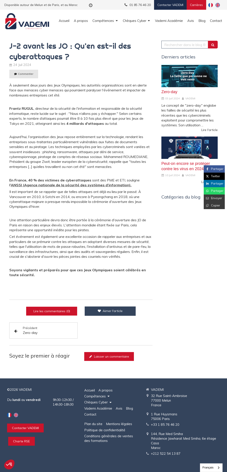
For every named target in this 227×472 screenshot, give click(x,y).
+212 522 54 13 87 (165, 453)
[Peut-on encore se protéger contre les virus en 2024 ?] (189, 148)
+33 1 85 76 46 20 (165, 424)
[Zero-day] (189, 76)
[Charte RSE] (21, 441)
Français (207, 467)
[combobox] (211, 467)
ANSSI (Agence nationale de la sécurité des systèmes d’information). (71, 185)
